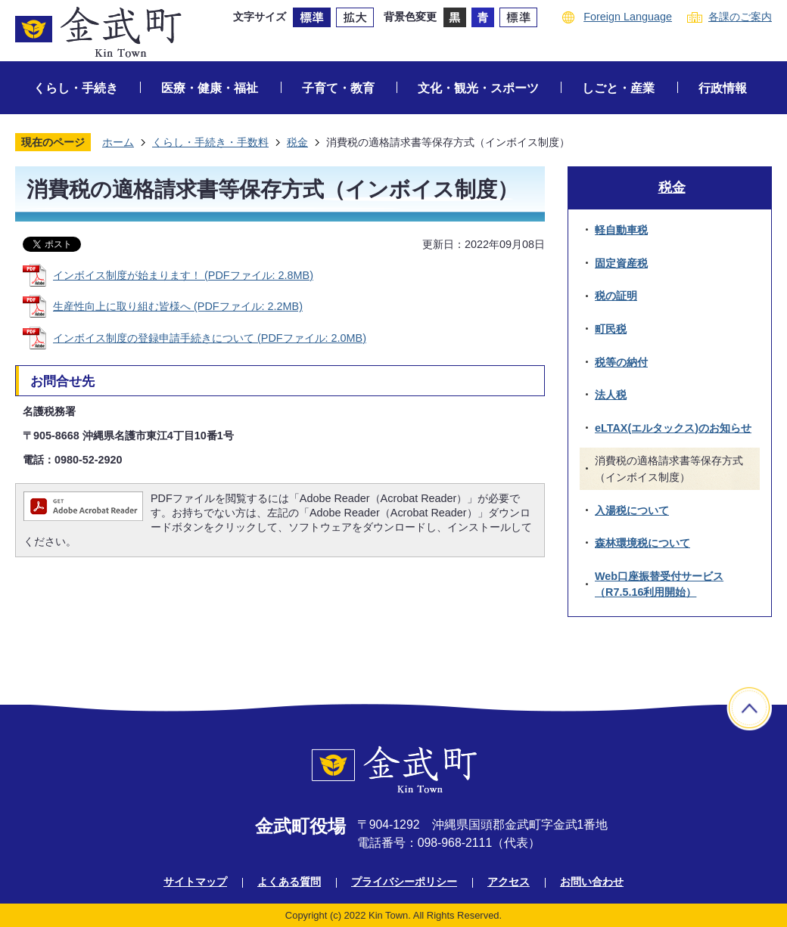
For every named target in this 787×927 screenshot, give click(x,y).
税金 (297, 142)
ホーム (118, 142)
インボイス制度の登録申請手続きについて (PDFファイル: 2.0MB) (209, 338)
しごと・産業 (618, 88)
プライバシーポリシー (404, 882)
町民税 (611, 329)
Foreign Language (627, 17)
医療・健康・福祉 (209, 88)
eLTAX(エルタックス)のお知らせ (673, 428)
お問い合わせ (592, 882)
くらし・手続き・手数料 (210, 142)
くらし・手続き (75, 88)
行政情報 (722, 88)
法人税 (611, 395)
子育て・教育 (338, 88)
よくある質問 (289, 882)
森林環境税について (642, 543)
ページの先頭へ (749, 707)
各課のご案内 (740, 17)
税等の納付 (621, 362)
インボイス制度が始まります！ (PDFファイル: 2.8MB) (183, 275)
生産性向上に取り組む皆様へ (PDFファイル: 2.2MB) (178, 306)
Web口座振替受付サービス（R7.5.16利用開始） (659, 584)
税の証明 (616, 296)
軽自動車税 (621, 230)
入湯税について (632, 510)
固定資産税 (621, 263)
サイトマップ (195, 882)
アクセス (508, 882)
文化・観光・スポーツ (478, 88)
